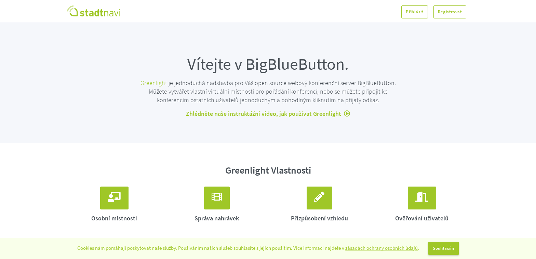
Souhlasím (443, 248)
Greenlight (153, 83)
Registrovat (450, 12)
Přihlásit (415, 12)
